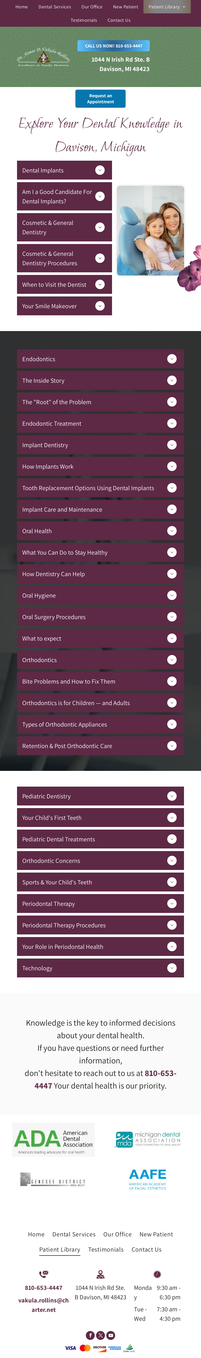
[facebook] (90, 1336)
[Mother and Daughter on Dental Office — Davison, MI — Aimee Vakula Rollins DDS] (150, 230)
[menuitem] (21, 6)
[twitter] (100, 1336)
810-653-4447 (44, 1287)
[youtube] (110, 1336)
